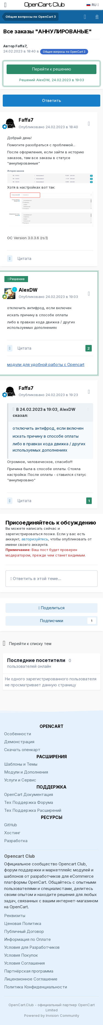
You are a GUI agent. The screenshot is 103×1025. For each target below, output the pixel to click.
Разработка (15, 840)
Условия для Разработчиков (32, 947)
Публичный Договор (24, 931)
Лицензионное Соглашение (30, 979)
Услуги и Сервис (20, 780)
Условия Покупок (21, 955)
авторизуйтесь (34, 539)
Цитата (24, 258)
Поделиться (51, 608)
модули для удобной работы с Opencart (45, 364)
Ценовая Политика (22, 923)
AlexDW (68, 409)
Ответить (51, 100)
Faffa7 (20, 46)
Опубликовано (48, 127)
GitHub (10, 824)
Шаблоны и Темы (20, 764)
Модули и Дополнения (26, 772)
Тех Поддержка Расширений (32, 810)
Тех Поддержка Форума (28, 802)
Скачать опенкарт (22, 749)
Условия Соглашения (24, 963)
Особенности (17, 733)
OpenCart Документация (28, 794)
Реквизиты (14, 915)
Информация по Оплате (27, 939)
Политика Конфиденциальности (35, 986)
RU (92, 4)
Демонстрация (19, 741)
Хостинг (12, 832)
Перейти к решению (51, 69)
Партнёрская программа (28, 971)
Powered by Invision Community (51, 1015)
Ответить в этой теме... (35, 578)
